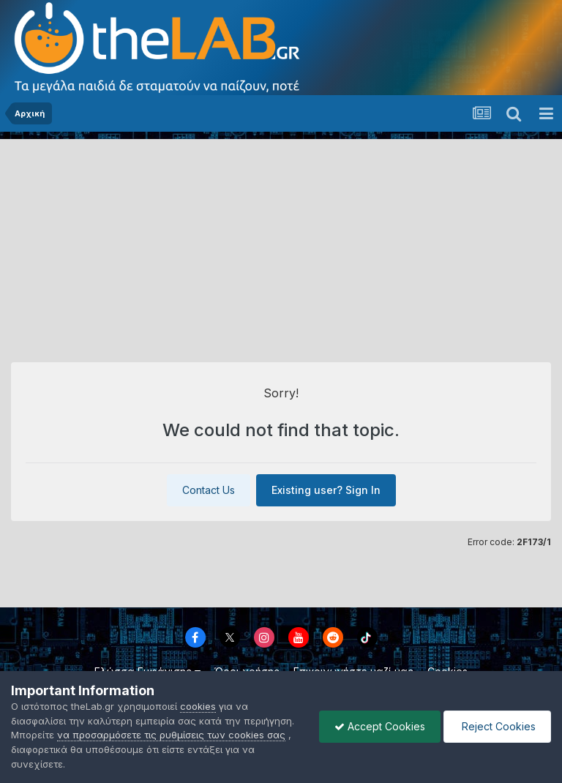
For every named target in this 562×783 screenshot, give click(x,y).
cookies (198, 706)
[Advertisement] (281, 241)
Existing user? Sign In (326, 490)
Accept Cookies (379, 726)
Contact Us (208, 490)
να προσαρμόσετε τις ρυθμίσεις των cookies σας (171, 735)
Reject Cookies (497, 726)
